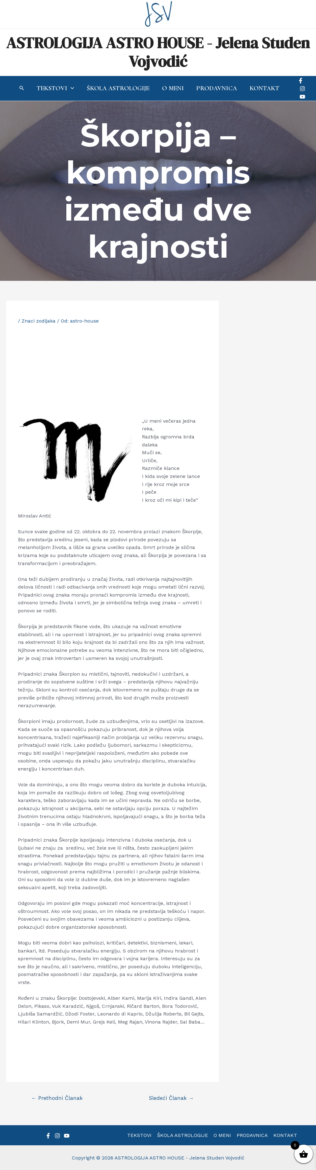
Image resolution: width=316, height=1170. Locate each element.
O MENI (222, 1135)
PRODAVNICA (251, 1135)
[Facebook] (301, 80)
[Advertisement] (112, 370)
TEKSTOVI (140, 1135)
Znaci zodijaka (39, 321)
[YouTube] (303, 96)
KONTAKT (284, 1135)
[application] (70, 88)
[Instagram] (303, 88)
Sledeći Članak (171, 1098)
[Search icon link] (21, 89)
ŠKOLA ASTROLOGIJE (183, 1135)
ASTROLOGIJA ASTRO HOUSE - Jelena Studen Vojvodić (158, 52)
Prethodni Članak (57, 1098)
